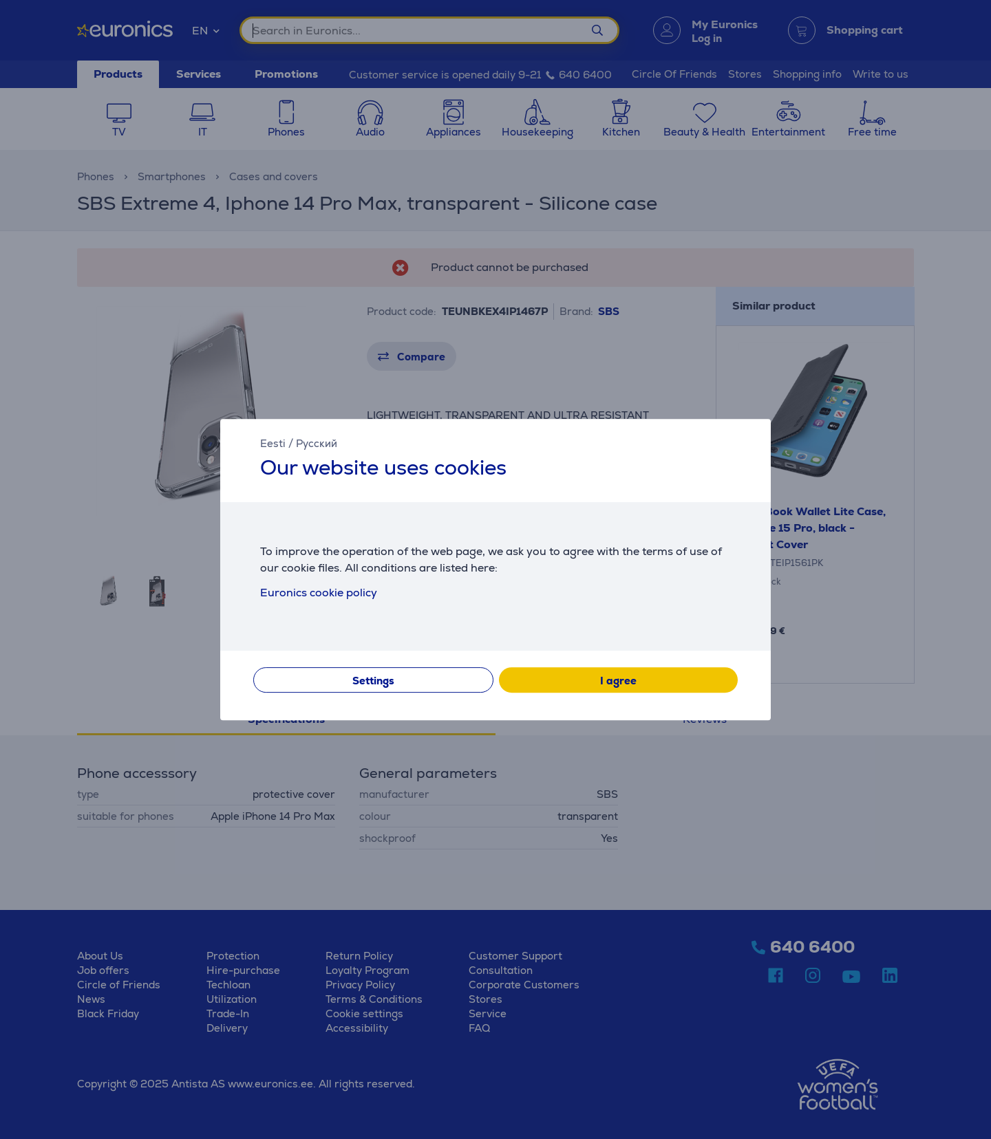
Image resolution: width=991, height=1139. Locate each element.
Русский (316, 443)
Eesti (273, 443)
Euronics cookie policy (318, 592)
